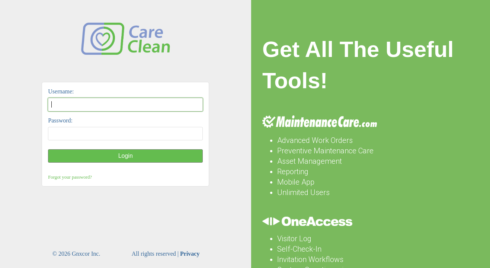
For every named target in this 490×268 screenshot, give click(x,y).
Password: (60, 120)
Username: (61, 91)
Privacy (189, 254)
